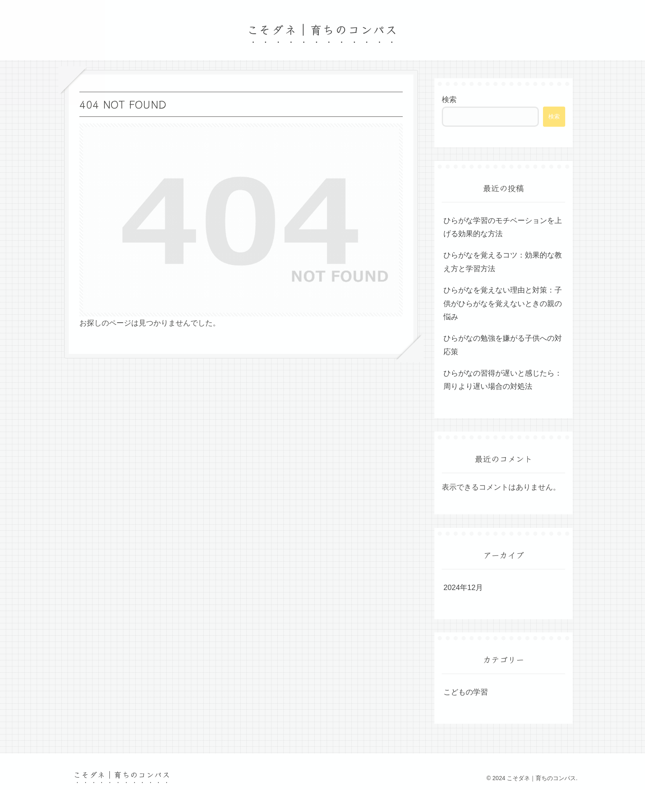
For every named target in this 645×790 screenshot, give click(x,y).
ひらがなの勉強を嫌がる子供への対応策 (502, 345)
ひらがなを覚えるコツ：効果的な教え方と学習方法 (502, 261)
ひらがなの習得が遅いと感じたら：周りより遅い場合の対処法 (502, 379)
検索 (449, 99)
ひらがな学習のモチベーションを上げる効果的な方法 (502, 227)
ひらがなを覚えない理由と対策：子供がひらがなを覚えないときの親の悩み (502, 303)
